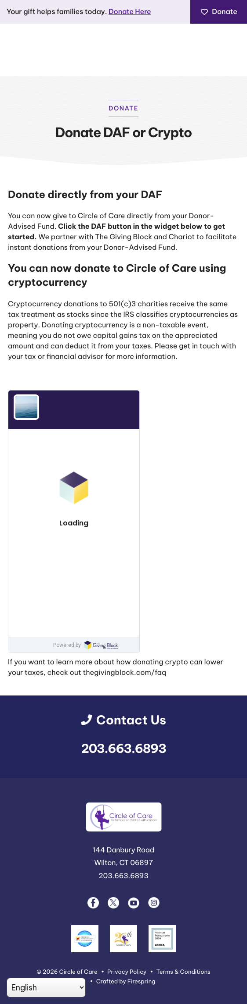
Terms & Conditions (183, 972)
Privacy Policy (126, 972)
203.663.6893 (123, 748)
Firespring (141, 981)
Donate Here (130, 11)
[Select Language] (46, 987)
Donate (218, 11)
